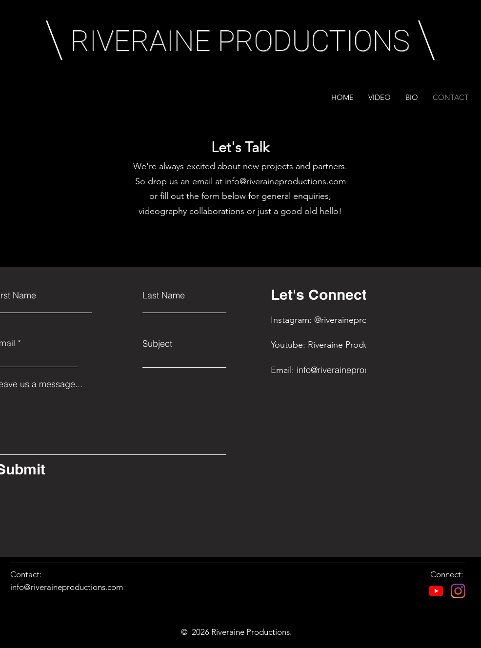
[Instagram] (458, 591)
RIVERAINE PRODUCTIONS (240, 41)
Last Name (163, 295)
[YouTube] (436, 591)
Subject (157, 343)
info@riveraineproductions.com (285, 181)
